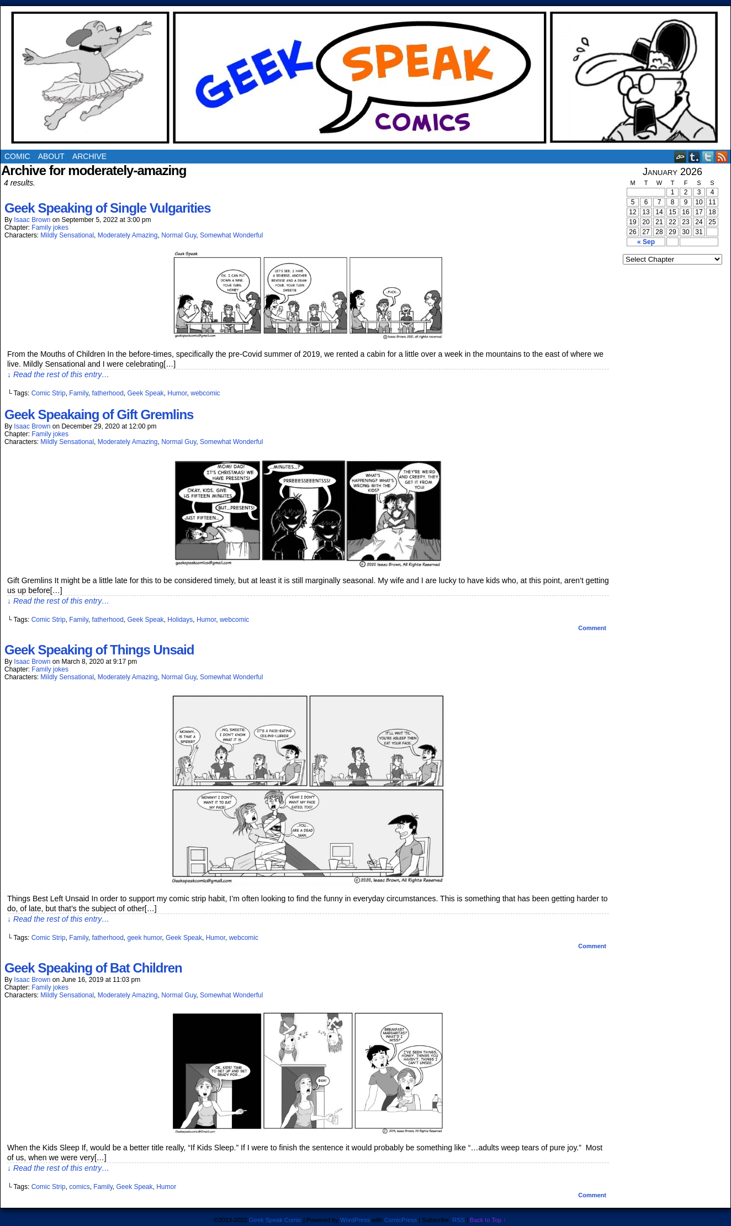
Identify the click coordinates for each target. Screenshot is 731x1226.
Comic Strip (48, 393)
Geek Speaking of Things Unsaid (99, 649)
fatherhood (107, 393)
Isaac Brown (32, 220)
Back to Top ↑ (488, 1220)
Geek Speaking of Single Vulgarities (107, 207)
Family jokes (49, 227)
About (51, 156)
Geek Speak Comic (275, 1220)
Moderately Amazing (128, 235)
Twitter (708, 156)
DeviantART (680, 156)
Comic (17, 156)
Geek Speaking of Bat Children (93, 967)
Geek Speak (146, 393)
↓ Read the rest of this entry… (58, 374)
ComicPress (400, 1220)
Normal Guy (178, 235)
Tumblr (694, 156)
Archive (89, 156)
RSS (722, 156)
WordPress (355, 1220)
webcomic (205, 393)
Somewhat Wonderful (231, 235)
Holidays (180, 619)
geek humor (145, 938)
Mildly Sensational (67, 235)
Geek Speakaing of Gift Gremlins (98, 414)
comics (79, 1187)
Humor (177, 393)
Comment (592, 628)
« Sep (646, 242)
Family (78, 393)
